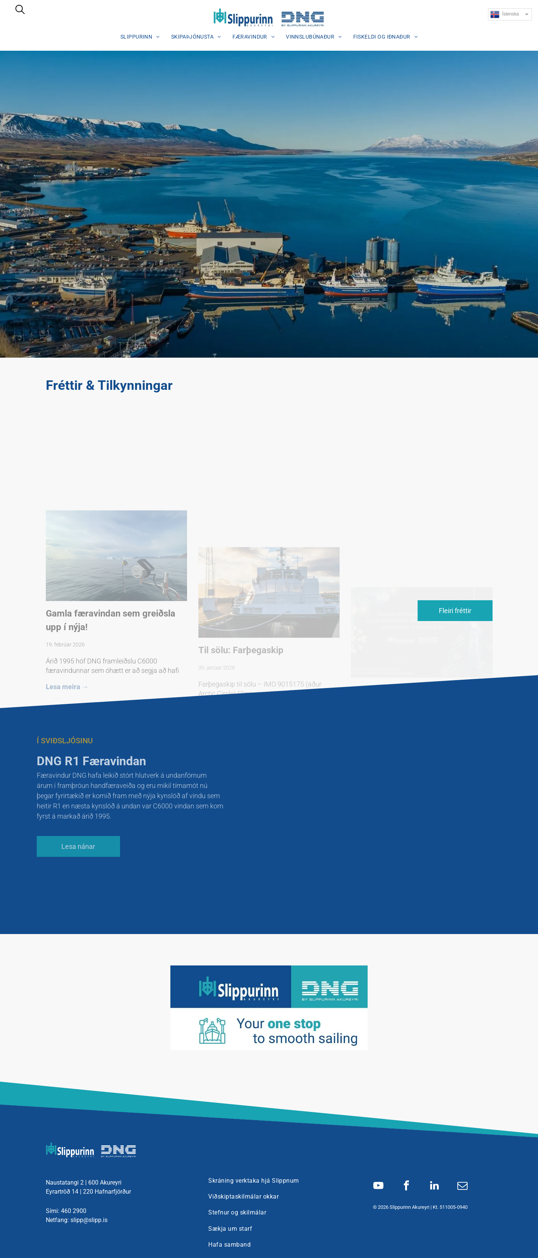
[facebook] (406, 1186)
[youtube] (378, 1186)
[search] (20, 10)
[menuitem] (140, 37)
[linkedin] (434, 1186)
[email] (462, 1186)
